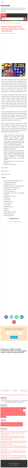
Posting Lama (23, 390)
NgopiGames (5, 5)
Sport (12, 414)
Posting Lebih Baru (5, 390)
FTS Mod (4, 33)
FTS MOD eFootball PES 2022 (14, 221)
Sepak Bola (12, 33)
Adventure (8, 408)
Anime (13, 408)
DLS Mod (3, 423)
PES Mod (8, 33)
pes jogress (19, 425)
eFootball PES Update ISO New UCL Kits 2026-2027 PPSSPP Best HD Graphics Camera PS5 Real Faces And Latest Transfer (14, 447)
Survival (23, 414)
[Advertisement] (14, 49)
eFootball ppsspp (10, 425)
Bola (2, 410)
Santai (2, 414)
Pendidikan (9, 412)
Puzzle (15, 412)
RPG (19, 412)
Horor (11, 410)
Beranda (15, 390)
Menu (4, 15)
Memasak (3, 412)
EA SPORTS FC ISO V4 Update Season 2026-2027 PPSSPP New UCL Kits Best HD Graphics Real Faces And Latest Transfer (13, 452)
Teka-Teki (3, 416)
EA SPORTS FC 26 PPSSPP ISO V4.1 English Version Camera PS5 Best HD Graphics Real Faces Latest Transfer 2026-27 (14, 433)
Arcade (18, 408)
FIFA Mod (8, 423)
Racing (22, 412)
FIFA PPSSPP (14, 423)
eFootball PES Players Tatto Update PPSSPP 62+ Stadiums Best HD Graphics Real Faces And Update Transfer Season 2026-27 (13, 438)
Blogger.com (16, 465)
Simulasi (8, 414)
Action (2, 408)
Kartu (15, 410)
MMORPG (20, 410)
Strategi (17, 414)
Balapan (23, 408)
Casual (6, 410)
